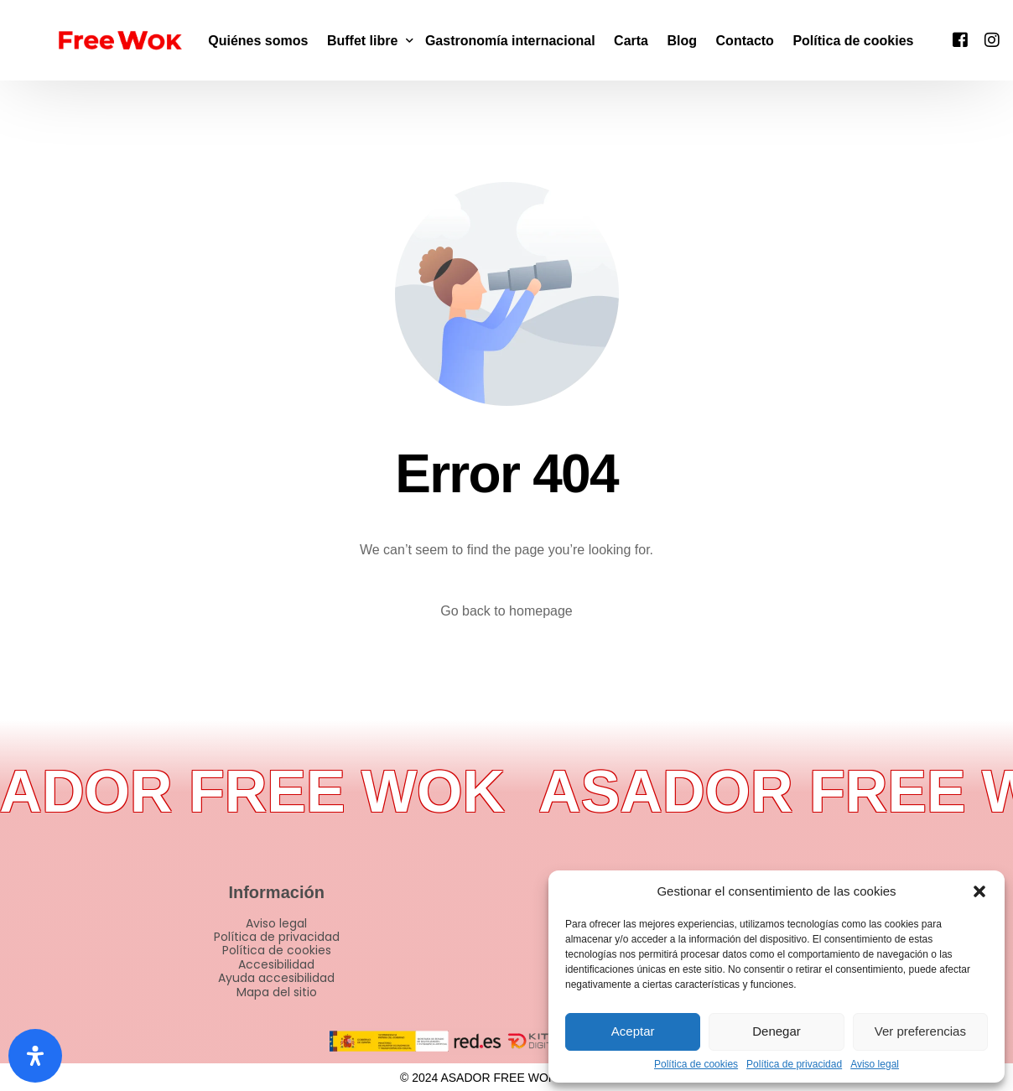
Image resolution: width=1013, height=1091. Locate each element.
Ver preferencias (920, 1031)
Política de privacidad (794, 1064)
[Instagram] (992, 39)
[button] (979, 891)
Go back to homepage (506, 611)
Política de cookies (696, 1064)
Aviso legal (874, 1064)
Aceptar (633, 1031)
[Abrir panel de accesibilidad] (35, 1056)
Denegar (776, 1031)
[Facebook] (960, 39)
